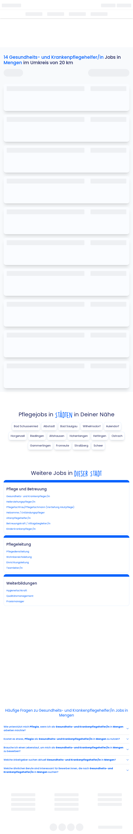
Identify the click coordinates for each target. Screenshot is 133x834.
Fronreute (62, 445)
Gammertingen (40, 445)
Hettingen (99, 436)
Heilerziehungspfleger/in (20, 501)
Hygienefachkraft (16, 590)
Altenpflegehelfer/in (18, 518)
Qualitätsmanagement (19, 596)
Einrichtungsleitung (17, 562)
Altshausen (56, 436)
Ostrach (117, 436)
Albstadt (49, 426)
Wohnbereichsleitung (19, 557)
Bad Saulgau (68, 426)
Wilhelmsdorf (92, 426)
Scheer (98, 445)
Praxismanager (15, 601)
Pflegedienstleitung (17, 551)
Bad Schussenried (26, 426)
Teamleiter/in (14, 568)
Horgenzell (18, 436)
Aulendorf (112, 426)
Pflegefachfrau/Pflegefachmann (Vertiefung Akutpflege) (40, 507)
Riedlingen (37, 436)
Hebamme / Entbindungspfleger (25, 512)
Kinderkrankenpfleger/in (21, 529)
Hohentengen (79, 436)
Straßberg (81, 445)
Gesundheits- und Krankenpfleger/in (28, 496)
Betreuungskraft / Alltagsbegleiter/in (28, 523)
